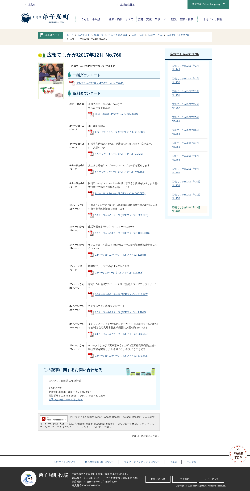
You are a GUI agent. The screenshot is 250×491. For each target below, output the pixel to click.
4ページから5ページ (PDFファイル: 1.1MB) (119, 153)
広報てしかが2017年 (178, 35)
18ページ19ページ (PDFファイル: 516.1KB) (119, 272)
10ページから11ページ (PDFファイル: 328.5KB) (121, 215)
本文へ (31, 4)
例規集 (173, 461)
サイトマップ (211, 479)
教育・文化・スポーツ (152, 19)
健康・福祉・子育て (121, 19)
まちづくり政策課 (117, 35)
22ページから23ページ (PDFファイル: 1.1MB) (120, 312)
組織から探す (127, 4)
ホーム (70, 35)
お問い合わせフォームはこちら (66, 399)
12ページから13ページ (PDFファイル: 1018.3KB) (122, 233)
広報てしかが (155, 35)
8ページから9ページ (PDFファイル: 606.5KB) (120, 193)
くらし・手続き (91, 19)
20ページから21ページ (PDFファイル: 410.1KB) (121, 294)
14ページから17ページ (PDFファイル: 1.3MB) (120, 254)
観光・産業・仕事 (182, 19)
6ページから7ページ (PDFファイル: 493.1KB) (120, 171)
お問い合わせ (158, 479)
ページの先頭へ (239, 454)
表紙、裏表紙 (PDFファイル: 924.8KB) (116, 114)
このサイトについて (65, 461)
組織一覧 (99, 35)
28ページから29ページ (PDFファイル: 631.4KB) (121, 355)
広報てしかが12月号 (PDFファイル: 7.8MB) (100, 83)
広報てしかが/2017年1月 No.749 (185, 67)
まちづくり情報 (213, 19)
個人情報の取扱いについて (99, 461)
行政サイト (84, 35)
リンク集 (191, 461)
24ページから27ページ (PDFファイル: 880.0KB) (121, 334)
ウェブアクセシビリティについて (142, 461)
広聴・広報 (138, 35)
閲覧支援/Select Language (206, 4)
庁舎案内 (185, 479)
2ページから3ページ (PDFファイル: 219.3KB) (120, 132)
